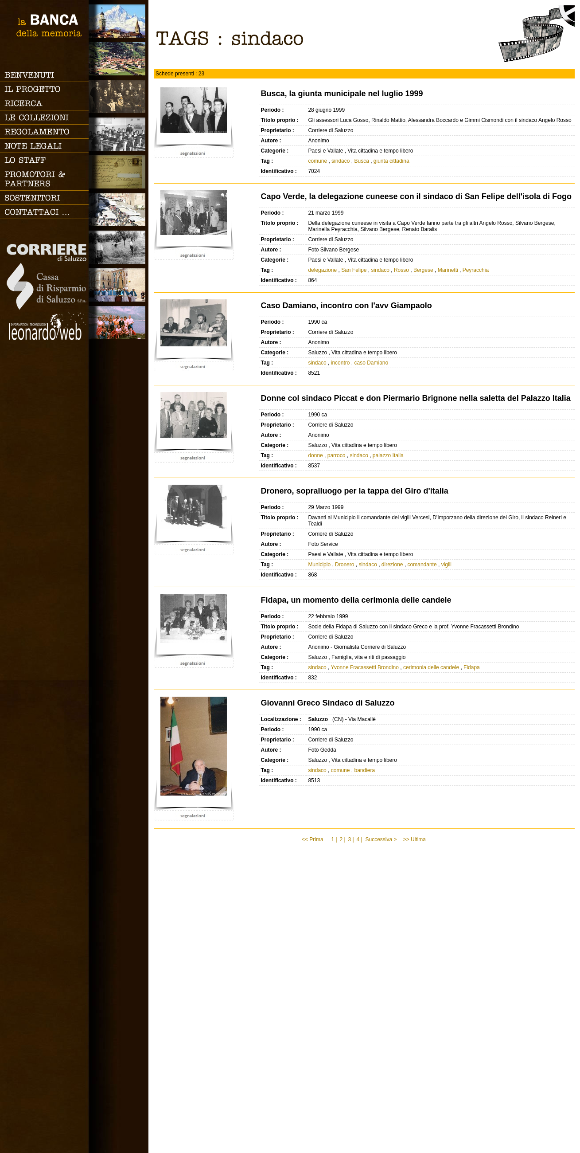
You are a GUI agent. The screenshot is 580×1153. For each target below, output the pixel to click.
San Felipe (353, 270)
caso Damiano (371, 363)
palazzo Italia (388, 455)
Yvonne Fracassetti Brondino (365, 667)
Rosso (401, 270)
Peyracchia (476, 270)
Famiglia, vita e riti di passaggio (118, 96)
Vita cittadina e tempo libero (118, 209)
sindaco (340, 161)
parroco (336, 455)
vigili (446, 564)
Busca (361, 161)
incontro (340, 363)
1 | (334, 839)
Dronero (344, 564)
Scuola (118, 134)
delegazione (322, 270)
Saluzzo (118, 21)
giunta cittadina (391, 161)
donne (315, 455)
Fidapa (471, 667)
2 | (342, 839)
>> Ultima (415, 839)
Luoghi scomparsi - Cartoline (118, 171)
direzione (392, 564)
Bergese (423, 270)
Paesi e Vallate (118, 58)
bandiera (364, 770)
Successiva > (381, 839)
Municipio (320, 564)
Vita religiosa (118, 285)
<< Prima (313, 839)
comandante (422, 564)
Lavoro (118, 247)
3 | (351, 839)
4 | (359, 839)
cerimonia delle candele (431, 667)
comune (317, 161)
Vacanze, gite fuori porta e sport (118, 322)
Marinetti (448, 270)
